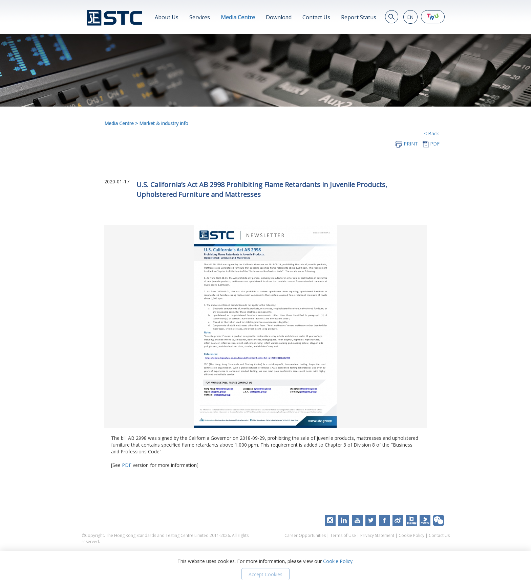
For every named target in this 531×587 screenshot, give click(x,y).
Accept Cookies (265, 574)
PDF (126, 465)
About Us (166, 17)
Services (199, 17)
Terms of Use (343, 535)
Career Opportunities (305, 535)
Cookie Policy (411, 535)
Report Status (358, 17)
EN (410, 17)
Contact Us (316, 17)
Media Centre (238, 17)
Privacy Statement (377, 535)
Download (279, 17)
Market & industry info (163, 123)
